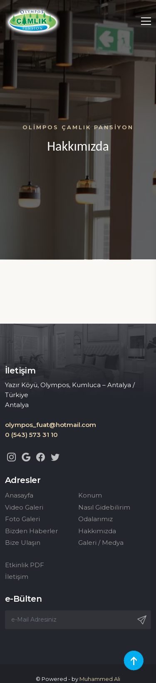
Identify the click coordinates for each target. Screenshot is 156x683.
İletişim (16, 577)
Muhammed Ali (99, 679)
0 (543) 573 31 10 (31, 435)
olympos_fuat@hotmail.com (50, 425)
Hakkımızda (97, 531)
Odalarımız (95, 519)
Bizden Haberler (31, 531)
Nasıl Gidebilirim (104, 507)
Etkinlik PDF (24, 565)
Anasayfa (19, 495)
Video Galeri (24, 507)
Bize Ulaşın (22, 542)
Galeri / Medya (101, 542)
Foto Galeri (22, 519)
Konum (90, 495)
